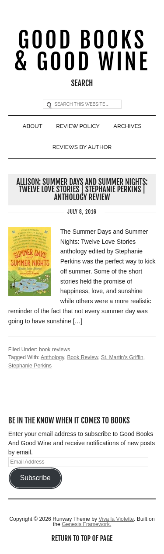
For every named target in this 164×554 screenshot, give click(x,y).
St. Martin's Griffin (122, 357)
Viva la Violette (116, 519)
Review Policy (78, 126)
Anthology (52, 357)
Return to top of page (82, 538)
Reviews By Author (82, 147)
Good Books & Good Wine (82, 51)
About (32, 126)
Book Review (82, 357)
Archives (127, 126)
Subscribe (35, 477)
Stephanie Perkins (30, 366)
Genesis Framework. (86, 524)
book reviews (54, 349)
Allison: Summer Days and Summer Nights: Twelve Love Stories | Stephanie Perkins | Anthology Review (81, 189)
